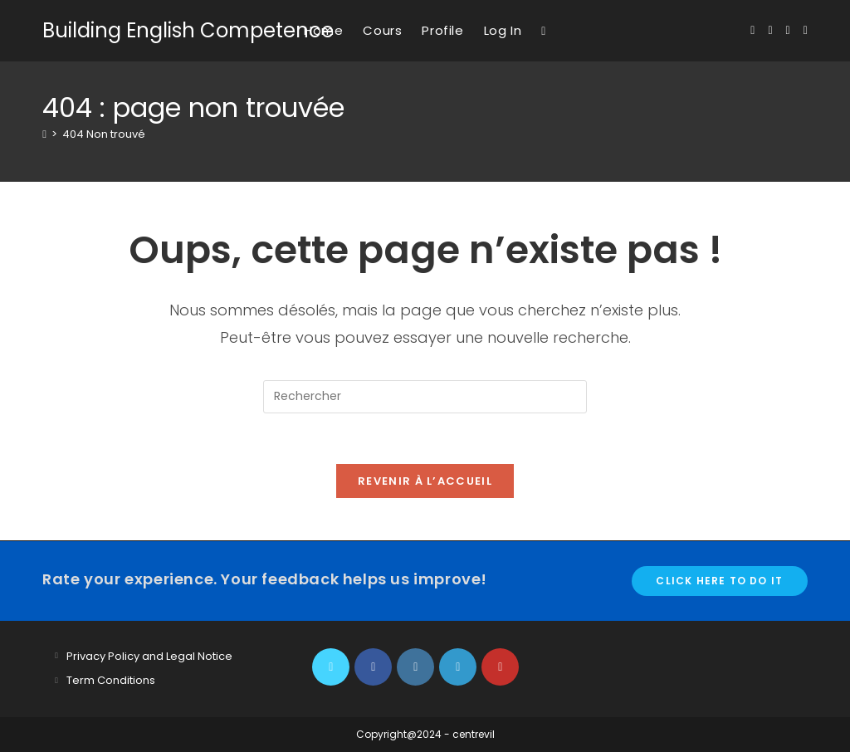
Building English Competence (188, 30)
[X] (330, 667)
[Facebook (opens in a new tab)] (770, 30)
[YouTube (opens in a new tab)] (805, 30)
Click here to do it (719, 581)
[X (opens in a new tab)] (752, 30)
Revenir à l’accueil (425, 481)
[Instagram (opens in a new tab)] (788, 30)
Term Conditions (110, 680)
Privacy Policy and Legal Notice (149, 656)
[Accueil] (44, 134)
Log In (503, 30)
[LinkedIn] (457, 667)
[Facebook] (373, 667)
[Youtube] (500, 667)
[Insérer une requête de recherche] (425, 396)
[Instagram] (415, 667)
